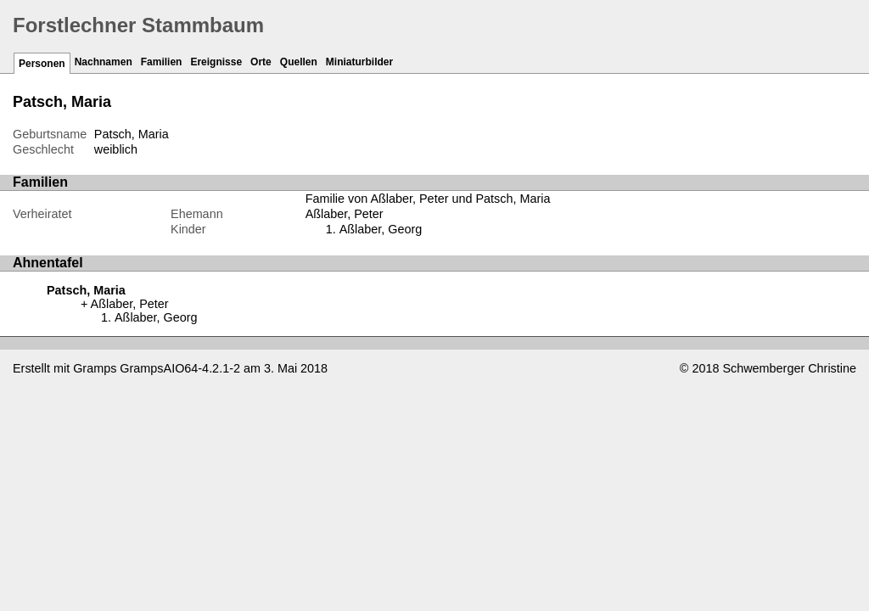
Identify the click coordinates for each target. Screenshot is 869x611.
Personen (42, 64)
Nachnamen (103, 62)
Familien (161, 62)
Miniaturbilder (359, 62)
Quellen (298, 62)
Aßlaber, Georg (381, 229)
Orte (261, 62)
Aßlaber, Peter (345, 214)
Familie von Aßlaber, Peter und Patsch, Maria (428, 198)
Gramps (94, 368)
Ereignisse (216, 62)
